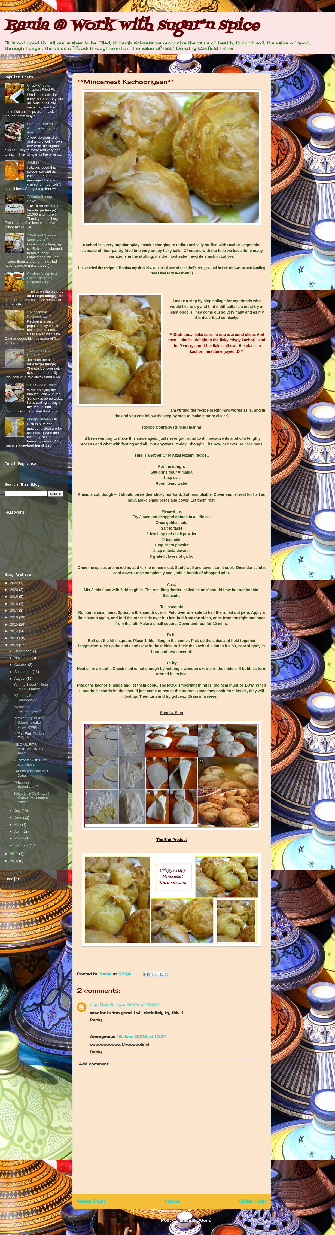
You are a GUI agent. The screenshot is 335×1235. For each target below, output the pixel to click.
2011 (14, 854)
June (18, 817)
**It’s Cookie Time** (42, 385)
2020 (14, 590)
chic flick (99, 1005)
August (20, 678)
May (18, 825)
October (21, 665)
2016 (14, 617)
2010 (14, 861)
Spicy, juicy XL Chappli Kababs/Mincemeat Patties (31, 797)
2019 (14, 596)
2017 (14, 610)
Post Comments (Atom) (186, 1220)
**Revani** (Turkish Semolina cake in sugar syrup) (28, 722)
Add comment (93, 1063)
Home (172, 1201)
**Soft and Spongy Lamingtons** (41, 237)
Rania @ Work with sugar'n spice (131, 25)
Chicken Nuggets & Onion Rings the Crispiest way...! (42, 278)
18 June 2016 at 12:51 (141, 1036)
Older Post (252, 1201)
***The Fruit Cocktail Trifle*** (29, 736)
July (18, 811)
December (23, 651)
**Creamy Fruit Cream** (38, 353)
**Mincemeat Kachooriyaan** (39, 314)
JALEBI (33, 162)
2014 (14, 631)
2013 (14, 638)
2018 (14, 604)
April (18, 831)
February (22, 845)
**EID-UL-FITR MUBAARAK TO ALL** (28, 748)
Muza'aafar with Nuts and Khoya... (29, 762)
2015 (14, 624)
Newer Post (91, 1201)
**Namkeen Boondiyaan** (26, 784)
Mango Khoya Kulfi (42, 419)
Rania (106, 974)
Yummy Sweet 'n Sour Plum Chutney (30, 686)
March (19, 838)
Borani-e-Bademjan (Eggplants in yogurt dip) (43, 128)
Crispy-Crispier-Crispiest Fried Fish (42, 87)
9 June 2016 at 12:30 (134, 1005)
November (23, 658)
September (23, 672)
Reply (96, 1020)
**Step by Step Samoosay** (25, 698)
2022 (14, 583)
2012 (14, 645)
